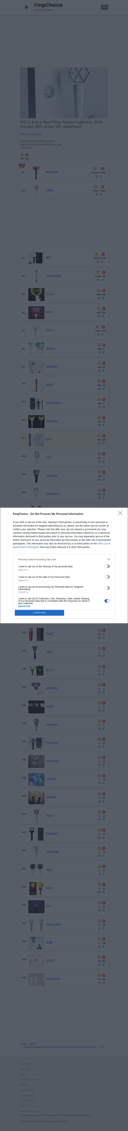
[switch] (107, 566)
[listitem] (64, 559)
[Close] (121, 514)
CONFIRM (39, 613)
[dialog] (64, 565)
